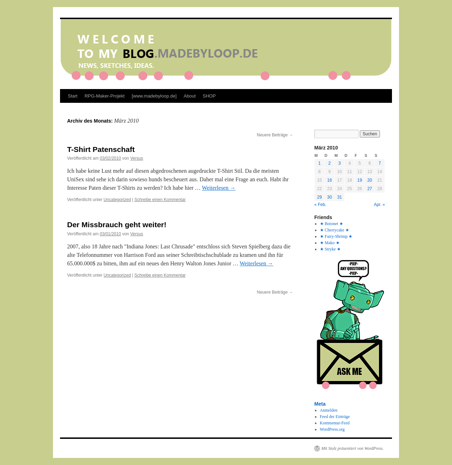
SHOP (209, 96)
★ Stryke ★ (330, 249)
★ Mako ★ (330, 242)
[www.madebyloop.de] (154, 96)
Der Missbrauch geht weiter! (116, 224)
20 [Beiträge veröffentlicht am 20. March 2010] (369, 180)
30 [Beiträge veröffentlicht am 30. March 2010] (329, 197)
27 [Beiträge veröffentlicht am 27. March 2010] (369, 188)
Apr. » (379, 204)
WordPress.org (332, 429)
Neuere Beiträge (275, 135)
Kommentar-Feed (335, 422)
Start (72, 96)
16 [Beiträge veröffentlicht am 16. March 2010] (329, 180)
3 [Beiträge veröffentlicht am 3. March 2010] (339, 163)
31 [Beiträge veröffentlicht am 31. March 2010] (339, 197)
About (190, 96)
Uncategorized (117, 199)
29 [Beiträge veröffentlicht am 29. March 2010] (319, 197)
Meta (320, 404)
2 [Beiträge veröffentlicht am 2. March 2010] (329, 163)
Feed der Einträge (335, 416)
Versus (136, 158)
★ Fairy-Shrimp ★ (336, 236)
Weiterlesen (219, 188)
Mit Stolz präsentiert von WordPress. (352, 448)
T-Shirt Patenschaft (101, 149)
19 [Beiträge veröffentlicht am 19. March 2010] (359, 180)
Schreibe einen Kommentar (159, 199)
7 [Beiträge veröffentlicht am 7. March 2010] (380, 163)
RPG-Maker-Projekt (104, 96)
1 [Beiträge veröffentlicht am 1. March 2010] (319, 163)
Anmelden (329, 410)
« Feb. (320, 204)
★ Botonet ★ (331, 223)
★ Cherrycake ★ (334, 230)
